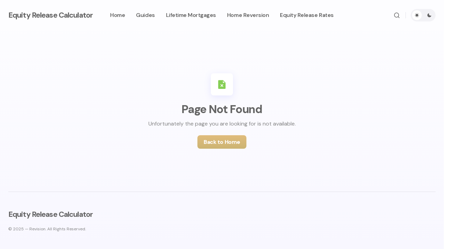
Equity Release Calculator (50, 15)
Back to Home (222, 142)
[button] (397, 15)
